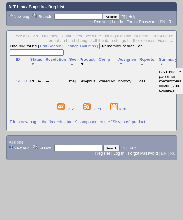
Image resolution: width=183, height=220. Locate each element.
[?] (123, 16)
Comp (104, 59)
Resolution (56, 59)
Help (132, 16)
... (171, 40)
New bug (21, 16)
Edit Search (50, 46)
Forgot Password (141, 22)
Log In (117, 22)
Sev (72, 61)
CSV (66, 109)
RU (171, 22)
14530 (21, 81)
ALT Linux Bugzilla (26, 7)
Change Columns (80, 46)
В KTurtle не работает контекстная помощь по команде (170, 81)
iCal (118, 109)
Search (45, 16)
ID (18, 59)
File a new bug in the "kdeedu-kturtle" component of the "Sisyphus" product (77, 121)
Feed (92, 109)
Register (101, 22)
